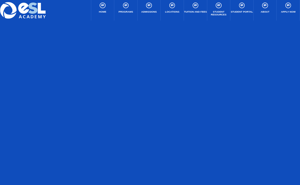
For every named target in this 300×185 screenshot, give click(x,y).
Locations (172, 8)
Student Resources (218, 9)
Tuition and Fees (195, 8)
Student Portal (242, 8)
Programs (126, 8)
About (265, 8)
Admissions (149, 8)
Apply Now (288, 8)
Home (102, 8)
